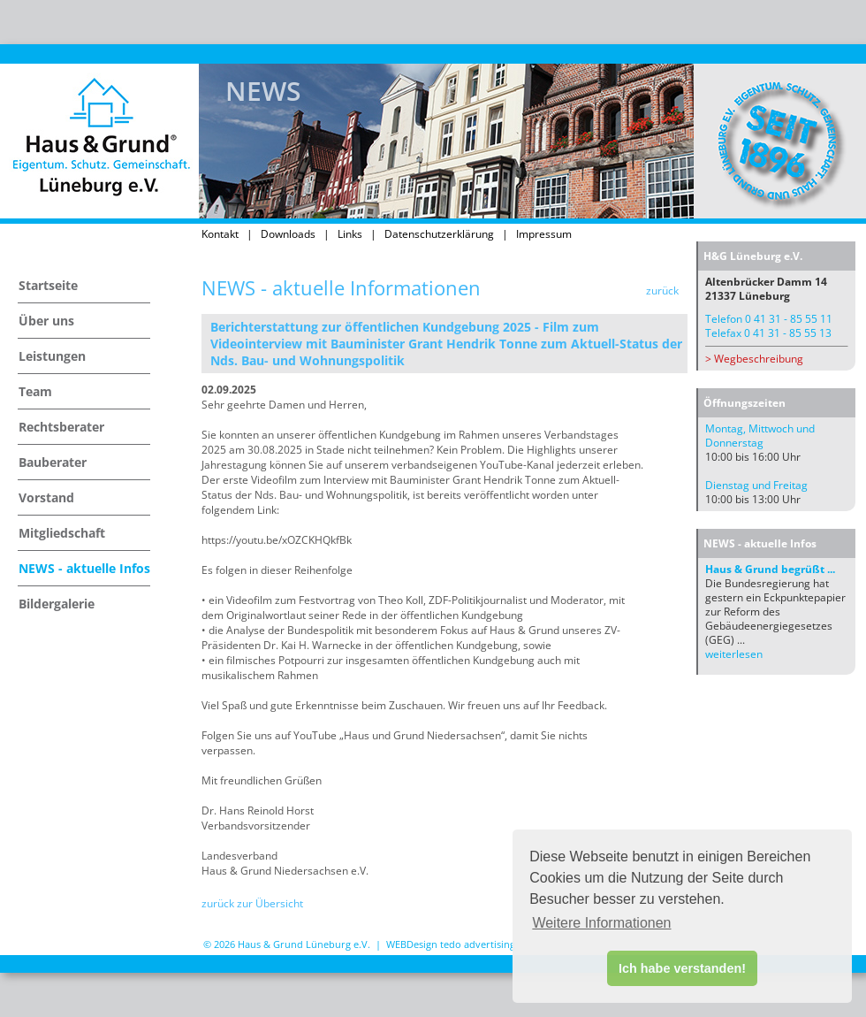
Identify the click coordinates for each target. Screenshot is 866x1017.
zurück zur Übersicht (252, 903)
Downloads (288, 233)
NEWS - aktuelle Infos (84, 568)
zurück (662, 290)
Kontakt (220, 233)
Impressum (544, 233)
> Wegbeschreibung (754, 358)
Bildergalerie (57, 603)
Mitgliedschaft (62, 532)
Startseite (48, 285)
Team (35, 391)
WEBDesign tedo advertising (450, 944)
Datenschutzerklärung (439, 233)
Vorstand (46, 497)
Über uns (46, 320)
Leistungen (52, 356)
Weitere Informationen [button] (601, 922)
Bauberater (53, 462)
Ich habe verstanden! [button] (682, 968)
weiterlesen (734, 653)
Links (350, 233)
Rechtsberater (61, 426)
